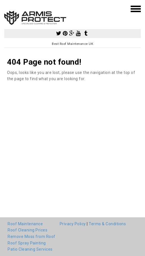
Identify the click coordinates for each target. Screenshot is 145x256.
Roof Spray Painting (27, 243)
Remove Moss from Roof (31, 236)
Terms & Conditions (107, 224)
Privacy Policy (73, 224)
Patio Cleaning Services (30, 249)
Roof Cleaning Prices (27, 230)
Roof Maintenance (25, 224)
